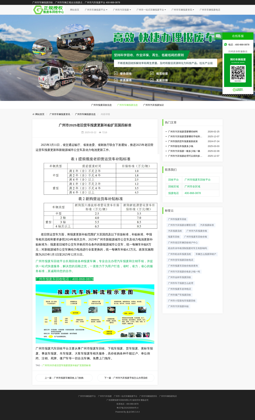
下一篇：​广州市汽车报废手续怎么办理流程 (126, 378)
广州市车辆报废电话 (210, 9)
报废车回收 (174, 236)
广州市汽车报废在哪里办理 (181, 225)
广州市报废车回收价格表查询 (183, 265)
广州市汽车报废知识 (153, 105)
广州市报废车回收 (177, 219)
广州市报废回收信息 (101, 105)
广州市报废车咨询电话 (179, 289)
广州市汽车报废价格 (197, 231)
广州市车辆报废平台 (96, 10)
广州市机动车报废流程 (179, 254)
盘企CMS (127, 412)
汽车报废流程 (175, 231)
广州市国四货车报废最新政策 (183, 141)
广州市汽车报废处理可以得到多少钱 (185, 156)
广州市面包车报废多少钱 (180, 146)
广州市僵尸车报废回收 (179, 294)
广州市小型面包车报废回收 (181, 300)
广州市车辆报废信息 (127, 105)
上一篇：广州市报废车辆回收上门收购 (64, 378)
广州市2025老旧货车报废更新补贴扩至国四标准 (66, 365)
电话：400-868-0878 (236, 44)
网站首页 (74, 9)
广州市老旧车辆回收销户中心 (183, 242)
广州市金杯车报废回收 (179, 277)
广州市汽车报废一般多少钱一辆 (184, 151)
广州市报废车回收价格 (195, 236)
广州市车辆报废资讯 (183, 10)
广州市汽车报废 (122, 10)
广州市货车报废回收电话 (180, 260)
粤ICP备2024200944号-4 (127, 408)
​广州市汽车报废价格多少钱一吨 (184, 271)
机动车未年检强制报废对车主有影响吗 (187, 248)
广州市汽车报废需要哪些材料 (183, 131)
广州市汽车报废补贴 (178, 306)
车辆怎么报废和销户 (206, 254)
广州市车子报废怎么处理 (180, 283)
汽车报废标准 (207, 225)
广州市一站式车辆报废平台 (151, 10)
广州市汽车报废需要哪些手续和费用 (185, 136)
